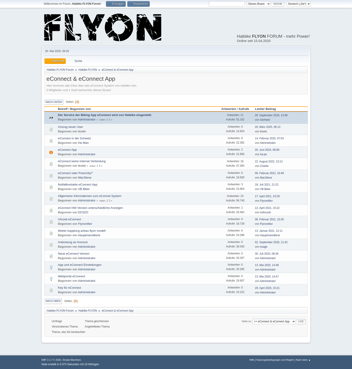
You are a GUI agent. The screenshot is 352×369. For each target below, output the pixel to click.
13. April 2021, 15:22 (267, 208)
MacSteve (84, 177)
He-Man (83, 142)
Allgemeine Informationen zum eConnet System (89, 196)
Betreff (63, 109)
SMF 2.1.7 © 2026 (51, 359)
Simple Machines (71, 359)
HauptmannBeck (89, 235)
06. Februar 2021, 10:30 (269, 219)
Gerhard (265, 119)
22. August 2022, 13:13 (269, 161)
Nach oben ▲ (303, 359)
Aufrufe (243, 109)
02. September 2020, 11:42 (271, 242)
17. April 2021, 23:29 (267, 196)
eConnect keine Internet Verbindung (82, 161)
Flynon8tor (266, 200)
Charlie (264, 166)
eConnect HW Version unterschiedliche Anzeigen (90, 208)
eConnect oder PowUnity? (75, 173)
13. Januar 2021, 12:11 (269, 230)
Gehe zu (246, 321)
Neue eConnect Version (74, 253)
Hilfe (251, 359)
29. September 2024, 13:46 (271, 115)
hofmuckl (265, 212)
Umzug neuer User (70, 127)
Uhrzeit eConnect (69, 219)
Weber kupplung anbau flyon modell (82, 230)
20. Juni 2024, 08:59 (267, 149)
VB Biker (84, 189)
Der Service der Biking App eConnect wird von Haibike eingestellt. (105, 115)
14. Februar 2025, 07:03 (269, 138)
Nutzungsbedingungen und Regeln (275, 359)
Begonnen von (80, 109)
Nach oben (53, 301)
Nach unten (54, 102)
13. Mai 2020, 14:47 (267, 276)
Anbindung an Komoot (73, 242)
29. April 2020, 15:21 (267, 288)
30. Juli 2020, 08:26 (267, 253)
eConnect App (67, 149)
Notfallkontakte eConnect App (77, 184)
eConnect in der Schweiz (74, 138)
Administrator (87, 119)
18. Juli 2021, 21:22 (267, 184)
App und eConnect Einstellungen (79, 264)
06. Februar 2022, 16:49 (269, 173)
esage (263, 246)
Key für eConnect (69, 287)
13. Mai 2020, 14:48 (267, 265)
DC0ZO (83, 212)
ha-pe (263, 154)
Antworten (228, 109)
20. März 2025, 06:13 (267, 127)
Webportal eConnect (71, 276)
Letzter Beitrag (267, 109)
